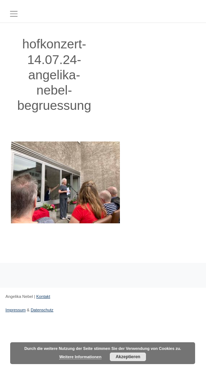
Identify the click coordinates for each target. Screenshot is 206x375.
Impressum (15, 310)
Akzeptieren (128, 356)
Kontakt (43, 296)
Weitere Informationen (80, 357)
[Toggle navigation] (13, 14)
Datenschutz (42, 310)
